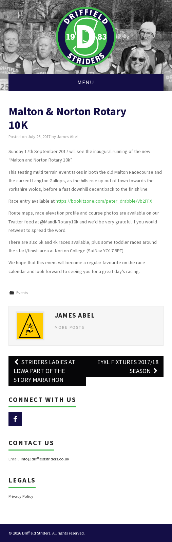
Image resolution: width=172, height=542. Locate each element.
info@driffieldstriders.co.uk (45, 458)
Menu (85, 82)
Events (22, 292)
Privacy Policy (20, 496)
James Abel (67, 136)
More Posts (69, 327)
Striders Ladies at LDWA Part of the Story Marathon (44, 371)
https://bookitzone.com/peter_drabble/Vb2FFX (104, 201)
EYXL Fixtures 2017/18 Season (127, 366)
